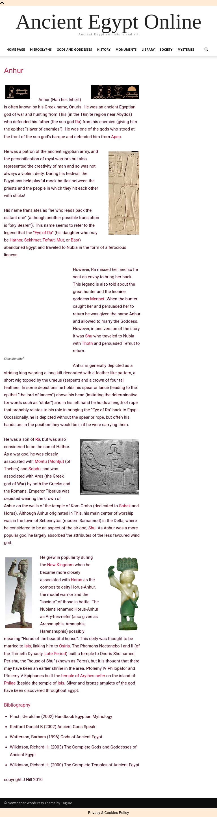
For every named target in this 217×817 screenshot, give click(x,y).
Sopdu (35, 468)
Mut (60, 240)
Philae (10, 683)
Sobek (125, 505)
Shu (88, 336)
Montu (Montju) (49, 461)
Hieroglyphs (41, 49)
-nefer (99, 675)
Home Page (15, 49)
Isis (27, 646)
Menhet (97, 298)
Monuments (126, 49)
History (103, 49)
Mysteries (185, 49)
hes (91, 675)
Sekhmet (32, 240)
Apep (116, 136)
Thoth (87, 343)
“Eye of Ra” (43, 232)
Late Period (55, 653)
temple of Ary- (74, 675)
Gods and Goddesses (74, 49)
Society (166, 49)
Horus (76, 579)
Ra (77, 121)
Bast (75, 240)
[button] (206, 49)
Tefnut (49, 240)
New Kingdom (60, 564)
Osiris (64, 646)
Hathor (16, 240)
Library (148, 49)
